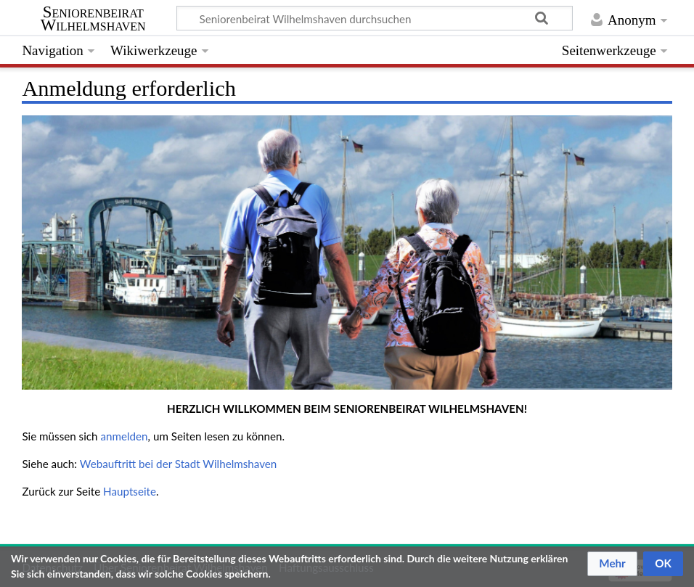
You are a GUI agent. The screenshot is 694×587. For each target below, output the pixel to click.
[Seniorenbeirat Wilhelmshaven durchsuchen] (374, 18)
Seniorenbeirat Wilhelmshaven (93, 19)
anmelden (123, 436)
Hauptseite (129, 491)
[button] (612, 563)
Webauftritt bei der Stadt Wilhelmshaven (178, 463)
